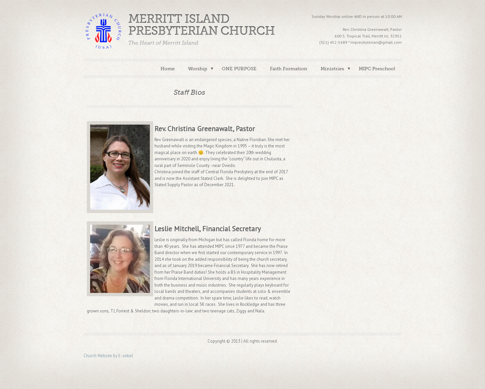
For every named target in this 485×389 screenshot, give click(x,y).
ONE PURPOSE (239, 68)
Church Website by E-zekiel (108, 356)
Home (167, 68)
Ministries (332, 68)
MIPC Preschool (377, 68)
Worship (197, 68)
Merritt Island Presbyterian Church (201, 25)
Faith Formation (288, 68)
